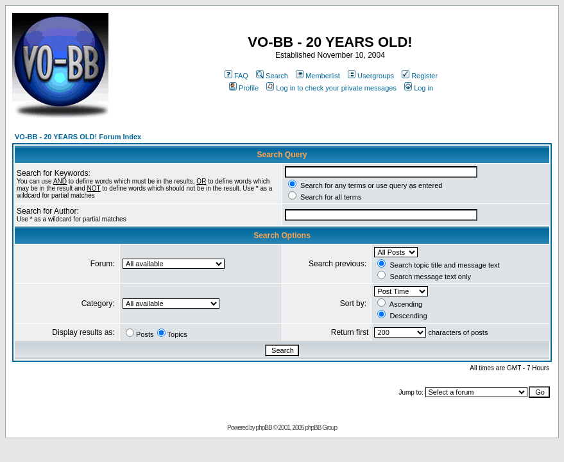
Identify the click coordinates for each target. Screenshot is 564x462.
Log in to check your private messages (331, 88)
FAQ (236, 76)
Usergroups (371, 76)
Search (272, 76)
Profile (244, 88)
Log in (418, 88)
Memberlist (318, 76)
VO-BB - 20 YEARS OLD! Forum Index (78, 137)
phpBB (264, 427)
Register (420, 76)
